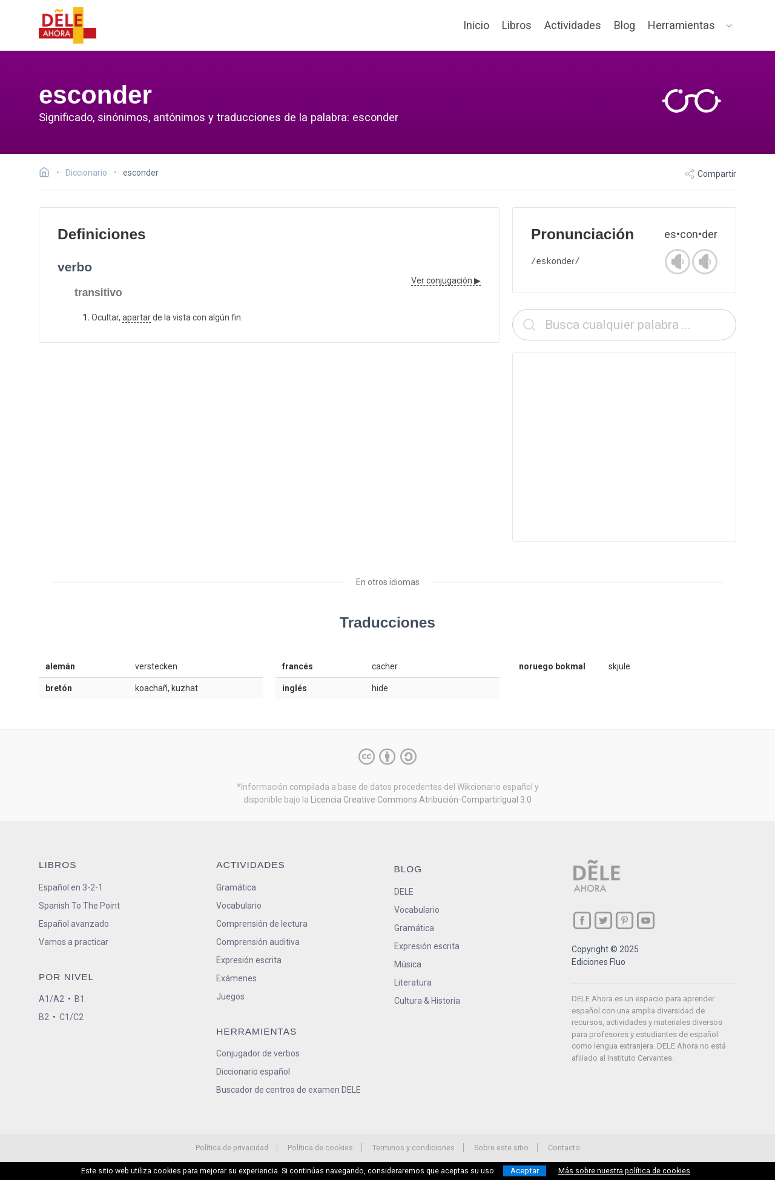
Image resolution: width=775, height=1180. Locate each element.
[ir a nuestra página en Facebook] (582, 920)
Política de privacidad (232, 1147)
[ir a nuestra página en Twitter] (603, 920)
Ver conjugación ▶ (446, 280)
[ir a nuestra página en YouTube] (645, 920)
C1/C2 (71, 1017)
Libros (517, 25)
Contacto (564, 1147)
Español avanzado (74, 924)
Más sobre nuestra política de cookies (624, 1171)
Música (407, 964)
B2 (44, 1017)
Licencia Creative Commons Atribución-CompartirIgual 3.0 (421, 799)
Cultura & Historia (427, 1001)
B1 (79, 999)
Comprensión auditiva (258, 942)
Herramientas (681, 25)
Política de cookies (320, 1147)
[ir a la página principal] (68, 25)
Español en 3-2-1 (71, 887)
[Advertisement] (624, 447)
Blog (624, 25)
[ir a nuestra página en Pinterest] (624, 920)
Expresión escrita (249, 960)
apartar (136, 317)
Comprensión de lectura (262, 924)
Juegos (230, 996)
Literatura (413, 982)
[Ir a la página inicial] (47, 174)
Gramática (236, 887)
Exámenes (236, 978)
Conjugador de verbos (258, 1053)
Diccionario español (253, 1071)
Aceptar (524, 1170)
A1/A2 (51, 999)
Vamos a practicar (73, 942)
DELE (404, 892)
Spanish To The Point (79, 905)
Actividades (572, 25)
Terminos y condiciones (413, 1147)
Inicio (476, 25)
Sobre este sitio (501, 1147)
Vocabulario (239, 905)
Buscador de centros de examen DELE (288, 1090)
